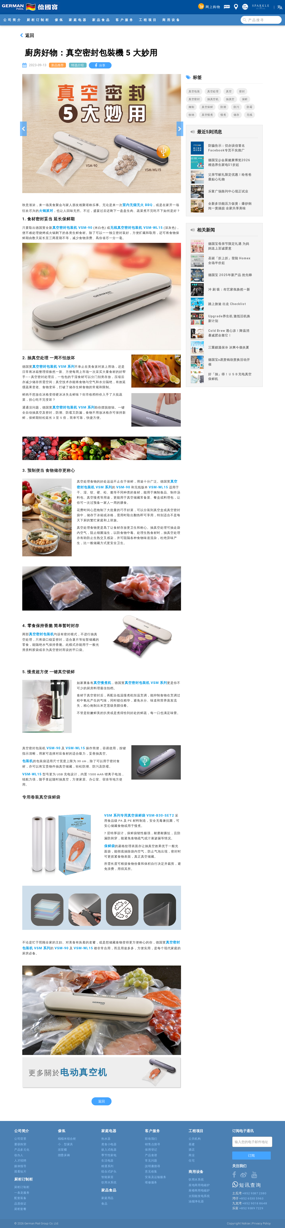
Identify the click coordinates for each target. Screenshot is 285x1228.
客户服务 (125, 20)
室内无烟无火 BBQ (137, 205)
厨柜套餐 (20, 1209)
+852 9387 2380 (254, 1193)
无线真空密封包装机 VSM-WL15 (136, 227)
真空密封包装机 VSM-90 (72, 227)
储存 (236, 114)
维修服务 (151, 1182)
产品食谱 (151, 1155)
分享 (101, 65)
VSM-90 (123, 487)
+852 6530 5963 (251, 1198)
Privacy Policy (261, 1223)
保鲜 (245, 99)
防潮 (223, 107)
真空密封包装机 (41, 634)
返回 (27, 35)
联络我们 (151, 1139)
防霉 (249, 107)
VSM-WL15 (158, 487)
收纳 (191, 114)
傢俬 (59, 20)
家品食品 (101, 20)
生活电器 (107, 1160)
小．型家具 (65, 1144)
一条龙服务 (21, 1193)
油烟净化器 (196, 1201)
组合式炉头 (108, 1171)
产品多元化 (21, 1150)
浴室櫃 (62, 1150)
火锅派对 (46, 210)
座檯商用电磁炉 (199, 1190)
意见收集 (151, 1171)
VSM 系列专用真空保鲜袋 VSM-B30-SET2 (139, 815)
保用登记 (151, 1150)
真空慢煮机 (102, 683)
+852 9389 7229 (251, 1208)
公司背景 (20, 1139)
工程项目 (148, 20)
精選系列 (107, 1166)
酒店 (192, 1150)
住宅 (192, 1160)
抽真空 (230, 99)
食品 (104, 1203)
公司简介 (12, 20)
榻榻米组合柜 (67, 1139)
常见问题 (151, 1160)
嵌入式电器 (108, 1150)
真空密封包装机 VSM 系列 (53, 366)
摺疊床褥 (64, 1155)
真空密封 (194, 99)
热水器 (105, 1139)
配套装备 (20, 1198)
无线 (249, 114)
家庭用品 (107, 1198)
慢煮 (223, 114)
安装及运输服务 (155, 1177)
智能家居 (107, 1177)
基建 (192, 1144)
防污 (236, 107)
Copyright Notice (238, 1223)
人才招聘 (20, 1160)
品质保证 (20, 1203)
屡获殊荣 (20, 1144)
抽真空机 (212, 99)
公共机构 (195, 1139)
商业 (192, 1155)
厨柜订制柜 (38, 20)
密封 (242, 91)
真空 (229, 91)
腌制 (191, 107)
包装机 (27, 761)
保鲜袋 (109, 846)
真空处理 (212, 91)
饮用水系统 (108, 1182)
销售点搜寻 (152, 1144)
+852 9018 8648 (254, 1203)
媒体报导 (20, 1166)
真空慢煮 (207, 114)
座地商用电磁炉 (199, 1185)
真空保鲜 (207, 107)
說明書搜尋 (152, 1166)
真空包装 (194, 91)
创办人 (18, 1155)
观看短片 (20, 1171)
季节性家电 (108, 1155)
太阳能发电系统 (199, 1196)
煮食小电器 (108, 1144)
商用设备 (171, 20)
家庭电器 (78, 20)
